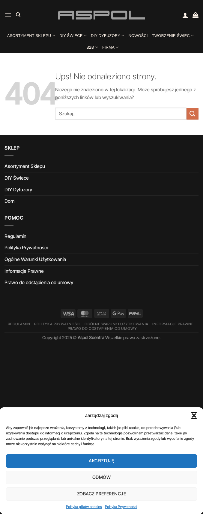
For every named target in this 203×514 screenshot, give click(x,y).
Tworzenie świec (173, 35)
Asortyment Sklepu (31, 35)
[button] (194, 415)
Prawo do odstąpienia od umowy (38, 282)
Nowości (138, 35)
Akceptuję (101, 461)
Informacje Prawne (24, 271)
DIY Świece (73, 35)
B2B (92, 47)
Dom (9, 201)
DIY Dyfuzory (107, 35)
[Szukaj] (18, 14)
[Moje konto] (185, 15)
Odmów (101, 477)
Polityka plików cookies (84, 506)
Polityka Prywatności (121, 506)
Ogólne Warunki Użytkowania (35, 259)
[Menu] (8, 15)
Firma (110, 47)
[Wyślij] (193, 114)
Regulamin (15, 236)
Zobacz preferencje (101, 494)
